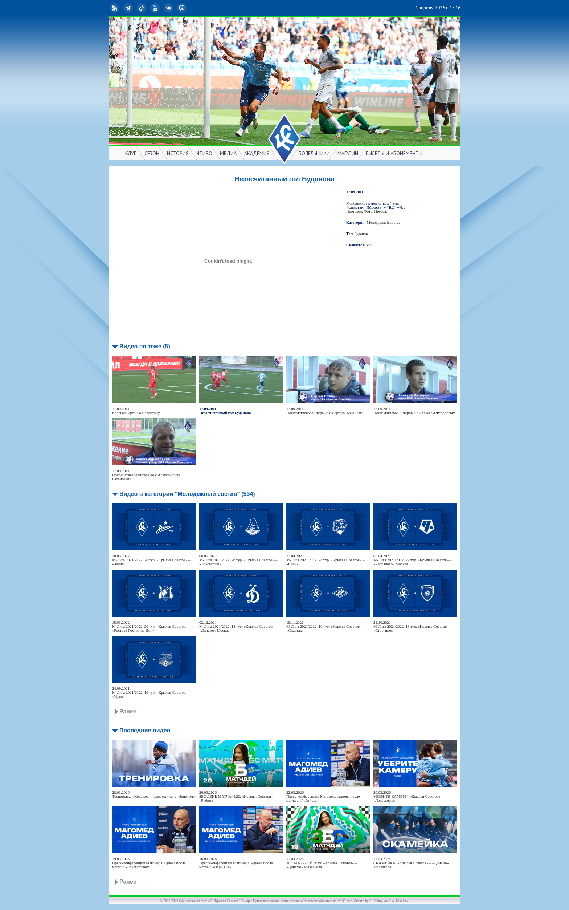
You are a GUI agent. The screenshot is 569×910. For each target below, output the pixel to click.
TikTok (142, 8)
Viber (182, 8)
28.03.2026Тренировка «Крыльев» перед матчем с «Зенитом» (153, 794)
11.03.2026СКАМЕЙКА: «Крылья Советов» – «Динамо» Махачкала (411, 863)
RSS (115, 8)
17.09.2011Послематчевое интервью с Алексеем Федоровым (414, 411)
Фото (368, 211)
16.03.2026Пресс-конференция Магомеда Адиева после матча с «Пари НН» (236, 863)
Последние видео (144, 730)
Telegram (128, 8)
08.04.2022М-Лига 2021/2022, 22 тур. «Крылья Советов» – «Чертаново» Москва (412, 560)
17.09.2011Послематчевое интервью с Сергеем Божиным (324, 411)
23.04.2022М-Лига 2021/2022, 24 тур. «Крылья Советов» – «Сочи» (325, 560)
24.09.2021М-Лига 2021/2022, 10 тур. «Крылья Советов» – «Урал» (151, 693)
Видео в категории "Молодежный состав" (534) (187, 494)
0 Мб (367, 245)
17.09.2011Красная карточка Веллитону (136, 411)
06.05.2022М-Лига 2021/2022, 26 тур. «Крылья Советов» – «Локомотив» (238, 560)
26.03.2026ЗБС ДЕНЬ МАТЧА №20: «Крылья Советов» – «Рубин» (237, 796)
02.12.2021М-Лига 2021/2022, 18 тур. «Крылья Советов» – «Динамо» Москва (238, 626)
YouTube (155, 8)
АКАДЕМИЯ (257, 153)
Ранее (127, 711)
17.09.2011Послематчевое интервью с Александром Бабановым (146, 475)
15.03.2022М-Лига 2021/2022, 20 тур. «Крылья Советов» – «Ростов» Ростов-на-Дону (151, 626)
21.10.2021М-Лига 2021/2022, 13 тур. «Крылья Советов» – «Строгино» (412, 626)
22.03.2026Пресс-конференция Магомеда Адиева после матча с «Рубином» (323, 796)
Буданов (361, 234)
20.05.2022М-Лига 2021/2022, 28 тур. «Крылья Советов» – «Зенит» (151, 560)
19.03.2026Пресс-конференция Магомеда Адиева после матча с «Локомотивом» (149, 863)
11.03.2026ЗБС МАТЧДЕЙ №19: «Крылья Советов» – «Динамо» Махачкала (321, 863)
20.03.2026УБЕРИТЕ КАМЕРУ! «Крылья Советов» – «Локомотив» (408, 796)
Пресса (380, 211)
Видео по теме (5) (144, 346)
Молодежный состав (384, 223)
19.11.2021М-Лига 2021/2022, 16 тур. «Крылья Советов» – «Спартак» (325, 626)
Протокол (354, 211)
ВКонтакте (169, 8)
